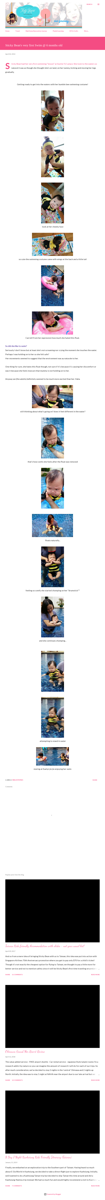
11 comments (17, 974)
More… (86, 31)
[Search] (89, 4)
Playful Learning (58, 31)
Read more (95, 974)
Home (7, 31)
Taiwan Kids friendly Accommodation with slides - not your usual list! (44, 946)
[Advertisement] (52, 856)
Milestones (17, 780)
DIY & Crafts (74, 31)
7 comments (17, 1186)
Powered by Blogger (52, 1194)
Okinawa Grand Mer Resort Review (25, 1051)
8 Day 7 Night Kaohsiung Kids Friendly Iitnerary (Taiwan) (38, 1157)
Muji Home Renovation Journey (36, 31)
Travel (17, 31)
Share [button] (94, 780)
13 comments (17, 1080)
